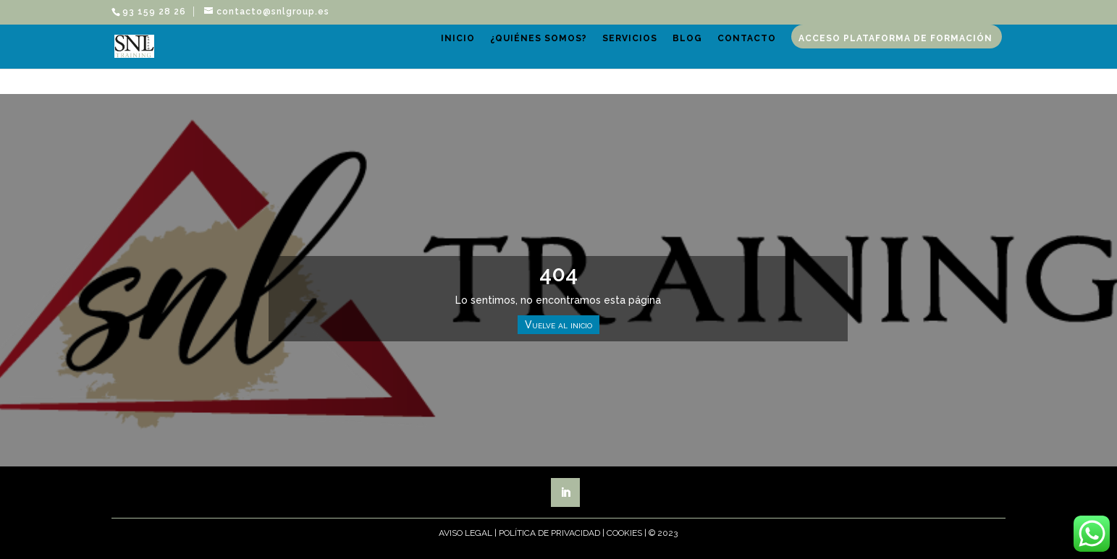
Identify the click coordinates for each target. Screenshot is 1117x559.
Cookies (624, 533)
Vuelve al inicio (558, 324)
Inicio (461, 64)
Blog (691, 64)
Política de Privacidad (549, 533)
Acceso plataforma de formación (899, 64)
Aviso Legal (465, 533)
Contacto (750, 64)
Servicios (633, 64)
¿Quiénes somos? (542, 64)
